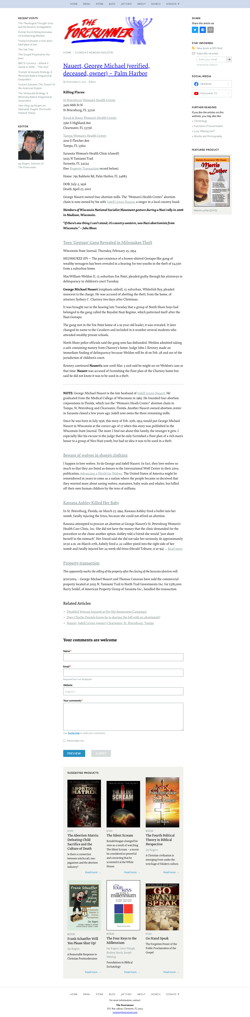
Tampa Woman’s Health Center (84, 135)
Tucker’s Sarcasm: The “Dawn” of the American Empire (36, 86)
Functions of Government (208, 126)
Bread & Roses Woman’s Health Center (90, 118)
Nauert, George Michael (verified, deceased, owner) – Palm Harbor (106, 69)
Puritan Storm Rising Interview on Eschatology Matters (35, 34)
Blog (112, 4)
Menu (86, 4)
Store (99, 4)
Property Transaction (84, 168)
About (141, 4)
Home (74, 4)
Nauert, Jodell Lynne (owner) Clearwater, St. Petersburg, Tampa (110, 623)
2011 (84, 81)
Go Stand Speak (157, 938)
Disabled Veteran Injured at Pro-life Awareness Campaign (107, 611)
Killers (92, 81)
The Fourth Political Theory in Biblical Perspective (160, 839)
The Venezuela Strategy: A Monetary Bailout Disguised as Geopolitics (35, 97)
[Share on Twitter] (195, 30)
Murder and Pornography (208, 136)
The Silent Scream (120, 835)
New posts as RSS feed (209, 48)
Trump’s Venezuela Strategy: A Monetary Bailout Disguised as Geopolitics (35, 75)
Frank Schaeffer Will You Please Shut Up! (82, 940)
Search (156, 4)
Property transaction (81, 563)
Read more (175, 548)
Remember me (75, 741)
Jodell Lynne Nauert (121, 202)
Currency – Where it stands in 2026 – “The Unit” (33, 65)
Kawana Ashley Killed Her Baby (91, 502)
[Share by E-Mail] (210, 30)
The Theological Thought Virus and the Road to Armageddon (35, 25)
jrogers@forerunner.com (125, 1012)
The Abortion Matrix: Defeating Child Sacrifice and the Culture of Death (83, 842)
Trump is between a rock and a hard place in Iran (35, 42)
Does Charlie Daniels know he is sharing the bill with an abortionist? (113, 617)
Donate (171, 994)
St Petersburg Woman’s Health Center (89, 100)
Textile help (74, 733)
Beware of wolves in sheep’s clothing (95, 455)
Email (66, 666)
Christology (200, 121)
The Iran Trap (25, 49)
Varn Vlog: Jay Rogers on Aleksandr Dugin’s (34, 109)
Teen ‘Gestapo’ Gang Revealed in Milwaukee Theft (107, 242)
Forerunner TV (208, 93)
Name (66, 651)
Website (68, 685)
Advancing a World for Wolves (101, 473)
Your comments (72, 700)
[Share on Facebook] (203, 30)
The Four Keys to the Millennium (122, 940)
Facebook (206, 84)
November (73, 81)
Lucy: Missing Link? (204, 131)
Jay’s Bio (126, 4)
